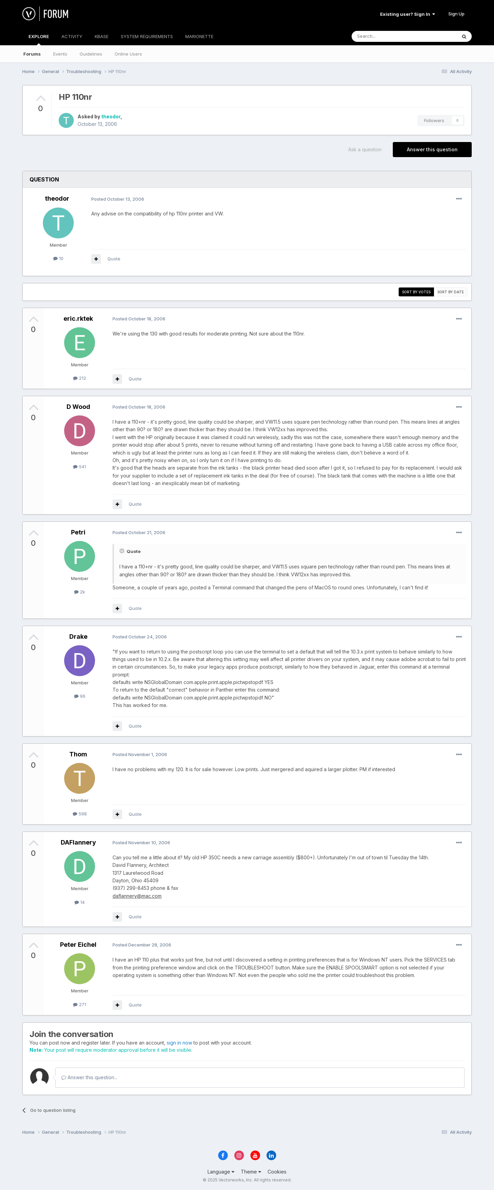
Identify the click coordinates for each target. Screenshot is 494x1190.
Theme (251, 1172)
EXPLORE (38, 39)
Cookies (277, 1172)
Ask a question (364, 149)
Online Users (128, 54)
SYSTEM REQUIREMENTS (147, 36)
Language (221, 1172)
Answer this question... (89, 1077)
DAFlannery (78, 842)
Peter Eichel (78, 944)
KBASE (101, 36)
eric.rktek (78, 318)
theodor (110, 116)
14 (79, 902)
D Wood (78, 406)
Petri (78, 532)
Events (60, 54)
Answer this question (432, 149)
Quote (113, 258)
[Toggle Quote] (122, 551)
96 (79, 696)
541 (79, 466)
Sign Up (456, 13)
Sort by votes (416, 292)
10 (58, 258)
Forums (32, 54)
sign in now (179, 1043)
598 (80, 813)
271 (79, 1004)
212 (79, 378)
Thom (78, 754)
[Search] (387, 36)
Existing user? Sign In (407, 14)
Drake (78, 636)
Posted (117, 199)
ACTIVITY (71, 36)
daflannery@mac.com (137, 896)
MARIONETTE (199, 36)
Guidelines (91, 54)
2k (79, 591)
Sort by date (450, 292)
